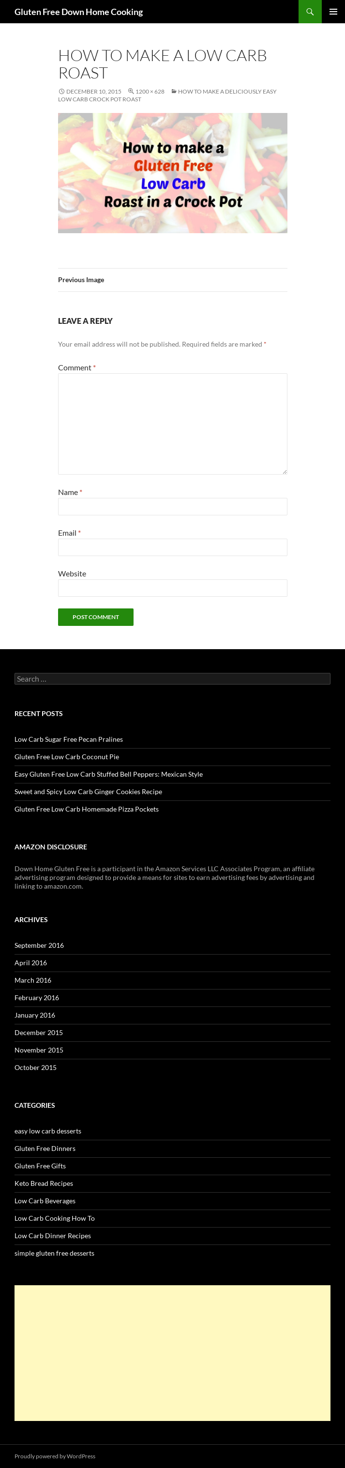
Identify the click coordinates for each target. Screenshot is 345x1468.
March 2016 (33, 980)
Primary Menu (333, 11)
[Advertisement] (172, 1353)
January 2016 (35, 1015)
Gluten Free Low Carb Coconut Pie (67, 756)
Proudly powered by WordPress (55, 1456)
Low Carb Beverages (45, 1201)
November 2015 (39, 1050)
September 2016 (39, 945)
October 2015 (36, 1067)
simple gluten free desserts (54, 1253)
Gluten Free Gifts (40, 1166)
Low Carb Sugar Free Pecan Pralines (69, 739)
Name (70, 491)
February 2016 (37, 997)
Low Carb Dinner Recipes (53, 1235)
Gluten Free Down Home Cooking (79, 11)
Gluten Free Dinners (45, 1148)
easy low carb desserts (48, 1131)
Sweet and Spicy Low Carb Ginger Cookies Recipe (88, 791)
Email (69, 532)
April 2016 (31, 962)
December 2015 (39, 1032)
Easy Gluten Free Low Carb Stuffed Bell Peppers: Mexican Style (109, 774)
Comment (77, 367)
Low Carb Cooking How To (55, 1218)
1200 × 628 (150, 91)
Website (72, 573)
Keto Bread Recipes (44, 1183)
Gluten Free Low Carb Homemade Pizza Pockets (87, 809)
